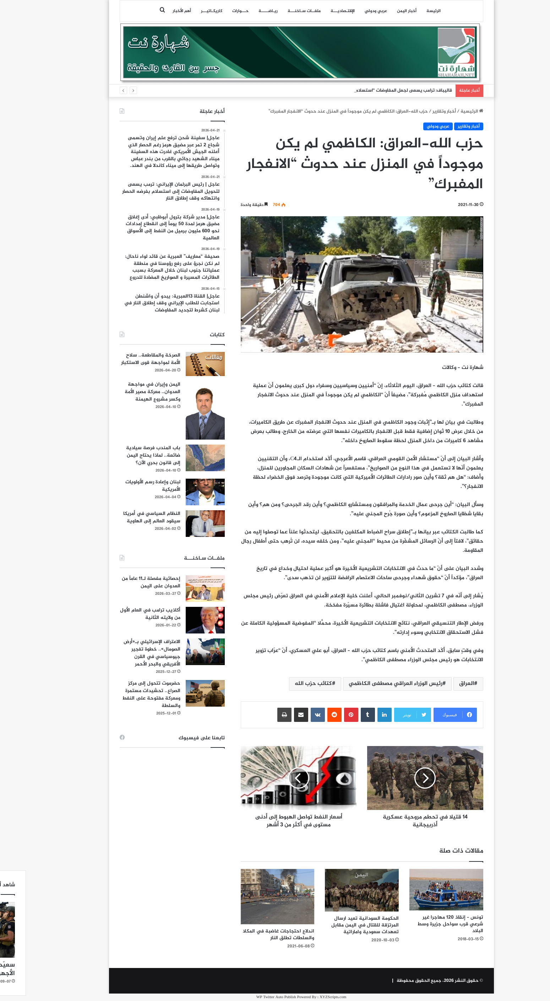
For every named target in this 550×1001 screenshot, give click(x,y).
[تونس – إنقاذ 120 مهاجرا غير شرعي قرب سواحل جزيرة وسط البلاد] (420, 889)
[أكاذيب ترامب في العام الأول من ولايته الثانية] (178, 620)
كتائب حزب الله (287, 684)
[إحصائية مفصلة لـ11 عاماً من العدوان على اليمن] (178, 588)
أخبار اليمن (380, 11)
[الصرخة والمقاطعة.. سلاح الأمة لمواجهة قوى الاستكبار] (178, 364)
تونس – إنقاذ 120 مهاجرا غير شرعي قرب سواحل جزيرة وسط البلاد (424, 924)
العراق (440, 684)
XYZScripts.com (306, 997)
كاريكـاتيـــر (185, 11)
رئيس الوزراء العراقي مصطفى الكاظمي (369, 684)
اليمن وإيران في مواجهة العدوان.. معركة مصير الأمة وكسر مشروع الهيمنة (126, 391)
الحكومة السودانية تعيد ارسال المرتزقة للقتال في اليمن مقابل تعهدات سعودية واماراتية (338, 925)
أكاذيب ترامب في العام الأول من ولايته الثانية (124, 614)
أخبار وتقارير (418, 111)
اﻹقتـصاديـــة (316, 11)
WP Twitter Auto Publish (250, 997)
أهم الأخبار (155, 11)
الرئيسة (407, 11)
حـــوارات (214, 11)
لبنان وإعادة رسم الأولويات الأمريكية (126, 486)
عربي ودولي (349, 11)
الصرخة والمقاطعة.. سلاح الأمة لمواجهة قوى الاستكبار (124, 359)
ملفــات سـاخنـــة (277, 11)
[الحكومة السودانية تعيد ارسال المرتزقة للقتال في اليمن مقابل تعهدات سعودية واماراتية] (335, 890)
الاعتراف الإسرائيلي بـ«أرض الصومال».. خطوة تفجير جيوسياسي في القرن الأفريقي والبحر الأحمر (125, 653)
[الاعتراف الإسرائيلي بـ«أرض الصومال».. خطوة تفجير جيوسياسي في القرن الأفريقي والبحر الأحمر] (178, 651)
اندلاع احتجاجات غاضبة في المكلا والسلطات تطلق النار (252, 934)
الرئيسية (445, 111)
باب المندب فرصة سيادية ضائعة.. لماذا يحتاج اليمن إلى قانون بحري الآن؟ (127, 455)
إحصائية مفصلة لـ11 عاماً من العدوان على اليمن (125, 582)
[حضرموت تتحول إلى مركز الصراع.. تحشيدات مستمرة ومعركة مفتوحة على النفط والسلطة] (178, 693)
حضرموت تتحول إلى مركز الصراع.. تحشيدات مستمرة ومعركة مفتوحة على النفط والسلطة (125, 694)
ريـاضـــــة (241, 11)
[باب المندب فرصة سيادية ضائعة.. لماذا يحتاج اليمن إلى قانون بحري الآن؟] (178, 458)
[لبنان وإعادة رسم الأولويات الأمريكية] (178, 492)
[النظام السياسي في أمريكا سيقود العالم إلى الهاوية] (178, 523)
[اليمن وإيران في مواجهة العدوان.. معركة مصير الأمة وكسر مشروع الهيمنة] (178, 410)
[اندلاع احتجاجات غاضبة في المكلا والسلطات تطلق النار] (251, 896)
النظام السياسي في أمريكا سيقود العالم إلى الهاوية (125, 517)
